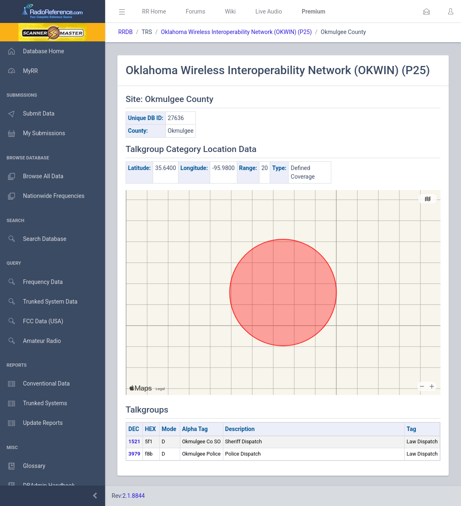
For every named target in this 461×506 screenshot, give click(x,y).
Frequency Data (31, 282)
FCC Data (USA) (31, 321)
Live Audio (268, 11)
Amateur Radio (30, 341)
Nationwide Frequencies (42, 196)
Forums (195, 11)
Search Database (33, 239)
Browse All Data (31, 176)
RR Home (154, 11)
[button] (426, 11)
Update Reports (31, 423)
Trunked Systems (33, 403)
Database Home (32, 51)
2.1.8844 (133, 495)
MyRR (19, 71)
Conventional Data (35, 384)
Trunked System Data (39, 301)
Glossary (22, 466)
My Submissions (32, 133)
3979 (134, 454)
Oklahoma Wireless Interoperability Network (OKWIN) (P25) (236, 32)
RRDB (125, 32)
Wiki (230, 11)
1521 (134, 441)
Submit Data (27, 114)
